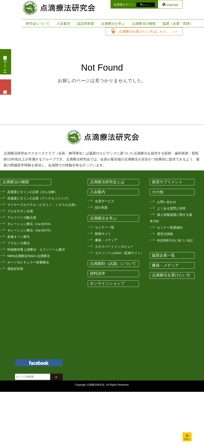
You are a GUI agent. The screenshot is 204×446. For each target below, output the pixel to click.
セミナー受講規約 (170, 227)
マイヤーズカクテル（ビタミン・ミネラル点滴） (42, 204)
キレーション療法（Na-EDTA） (30, 230)
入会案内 (63, 23)
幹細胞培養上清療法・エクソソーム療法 (36, 249)
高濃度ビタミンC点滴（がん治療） (32, 192)
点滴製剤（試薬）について (113, 263)
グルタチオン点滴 (20, 211)
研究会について (38, 23)
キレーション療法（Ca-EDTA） (30, 224)
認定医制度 (85, 23)
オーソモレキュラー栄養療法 (28, 262)
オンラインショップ (107, 283)
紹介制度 (101, 207)
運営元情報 (165, 234)
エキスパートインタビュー (114, 246)
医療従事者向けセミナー (5, 62)
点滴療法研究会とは (107, 182)
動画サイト (103, 233)
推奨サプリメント (167, 182)
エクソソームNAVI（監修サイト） (119, 253)
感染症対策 (15, 268)
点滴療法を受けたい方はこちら (143, 31)
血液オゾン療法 (18, 236)
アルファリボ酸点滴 (21, 217)
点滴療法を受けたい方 (171, 275)
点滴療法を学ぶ (113, 23)
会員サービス (104, 201)
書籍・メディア (106, 240)
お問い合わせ (166, 202)
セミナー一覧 (104, 227)
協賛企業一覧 (163, 255)
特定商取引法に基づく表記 (175, 240)
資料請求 (97, 273)
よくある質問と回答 (171, 208)
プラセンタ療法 (18, 243)
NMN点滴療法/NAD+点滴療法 (28, 256)
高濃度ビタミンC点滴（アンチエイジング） (39, 198)
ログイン (146, 4)
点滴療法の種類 (144, 23)
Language (171, 4)
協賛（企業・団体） (178, 23)
